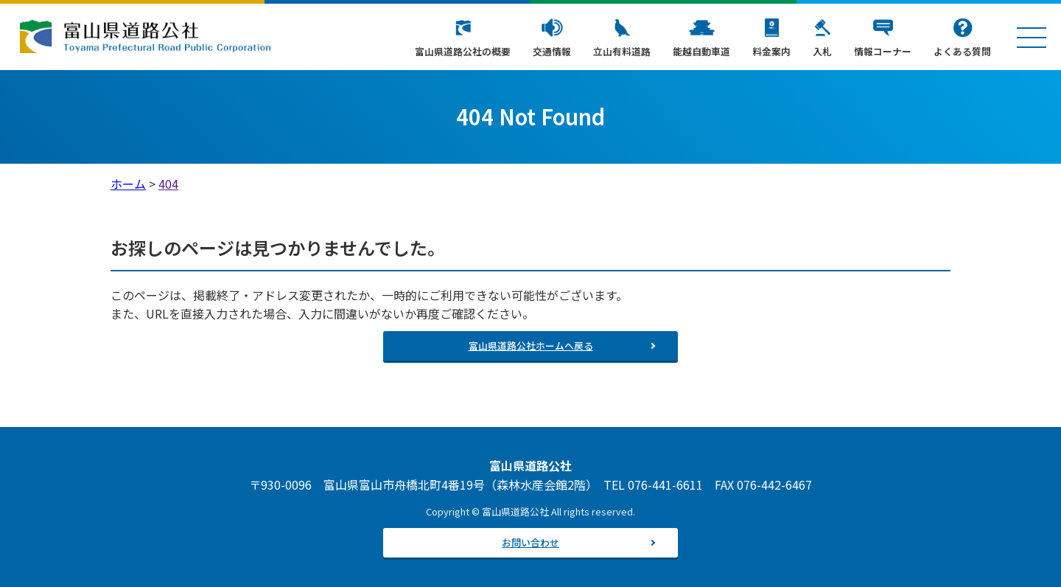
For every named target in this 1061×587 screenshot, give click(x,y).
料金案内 (771, 51)
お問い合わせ (530, 542)
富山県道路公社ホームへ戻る (531, 345)
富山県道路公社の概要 (463, 51)
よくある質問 (962, 51)
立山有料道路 (622, 51)
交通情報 (552, 51)
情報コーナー (882, 51)
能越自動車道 (701, 51)
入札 (822, 51)
